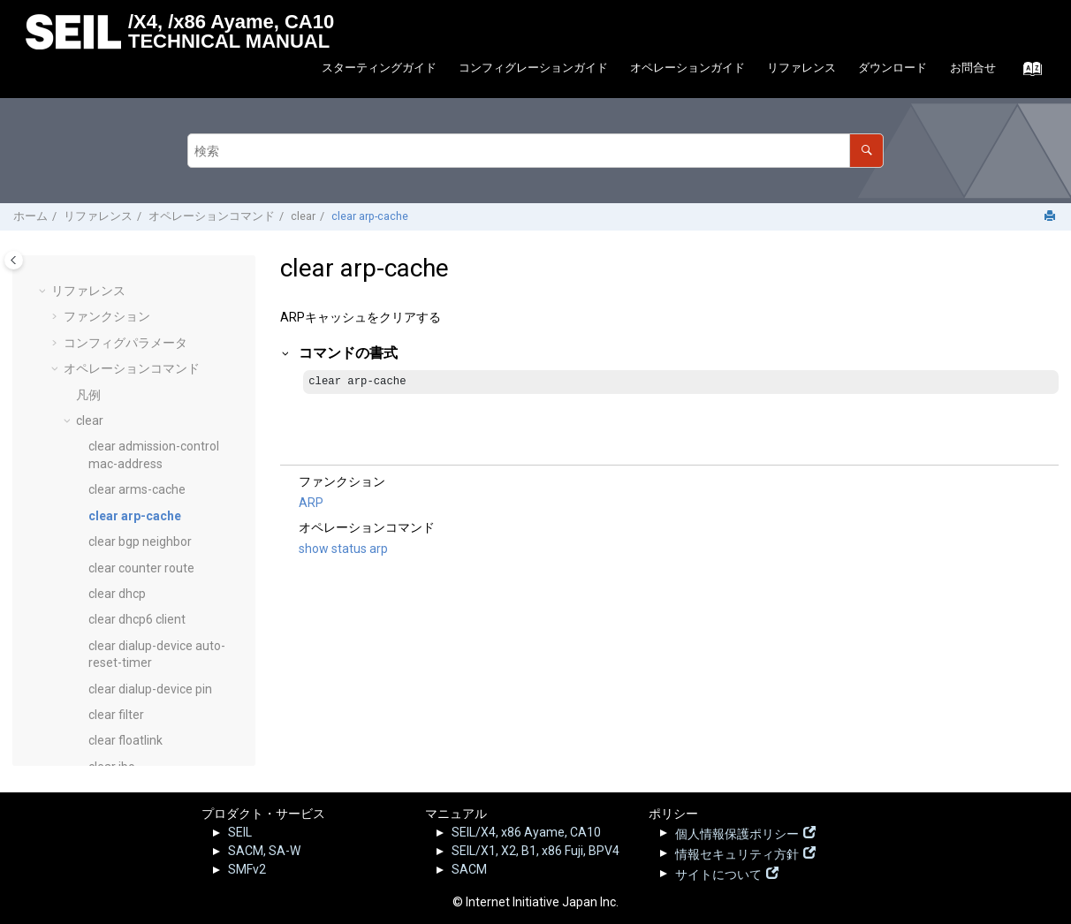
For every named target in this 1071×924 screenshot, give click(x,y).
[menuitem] (378, 68)
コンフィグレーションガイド (533, 67)
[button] (56, 268)
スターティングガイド (379, 67)
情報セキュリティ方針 (737, 852)
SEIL (240, 832)
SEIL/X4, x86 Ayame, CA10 (526, 832)
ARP (311, 503)
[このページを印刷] (1051, 217)
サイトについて (718, 873)
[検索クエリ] (535, 150)
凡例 (88, 320)
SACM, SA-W (264, 851)
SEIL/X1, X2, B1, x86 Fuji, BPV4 (535, 851)
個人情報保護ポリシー (737, 832)
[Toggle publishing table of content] (13, 260)
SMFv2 (247, 869)
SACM (469, 869)
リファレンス (801, 67)
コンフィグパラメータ (125, 268)
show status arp (343, 549)
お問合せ (973, 67)
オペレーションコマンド (211, 216)
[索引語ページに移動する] (1027, 73)
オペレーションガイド (687, 67)
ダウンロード (892, 67)
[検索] (866, 150)
